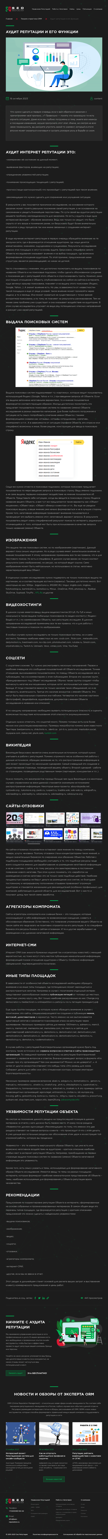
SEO (32, 1510)
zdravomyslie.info (70, 1099)
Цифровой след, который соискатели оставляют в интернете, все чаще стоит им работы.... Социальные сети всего (54, 1446)
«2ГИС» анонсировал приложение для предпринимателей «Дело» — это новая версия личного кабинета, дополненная (87, 1446)
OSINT (33, 1516)
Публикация (87, 9)
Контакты (84, 1516)
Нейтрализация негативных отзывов (65, 1505)
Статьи (83, 1513)
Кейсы (72, 9)
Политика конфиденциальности (45, 1534)
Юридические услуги (63, 1520)
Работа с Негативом (59, 9)
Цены (78, 9)
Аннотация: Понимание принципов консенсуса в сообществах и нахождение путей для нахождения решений (21, 1446)
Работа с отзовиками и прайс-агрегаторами (66, 1513)
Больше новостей (54, 1479)
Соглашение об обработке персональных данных (82, 1534)
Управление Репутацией (41, 9)
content (98, 98)
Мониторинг (35, 1504)
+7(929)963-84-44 (16, 1511)
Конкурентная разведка (39, 1513)
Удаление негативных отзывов (66, 1509)
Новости (84, 1510)
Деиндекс (59, 1517)
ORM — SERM (35, 1507)
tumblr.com (50, 733)
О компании (98, 9)
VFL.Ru (39, 592)
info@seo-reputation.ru (14, 1520)
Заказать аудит (16, 1373)
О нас (83, 1504)
